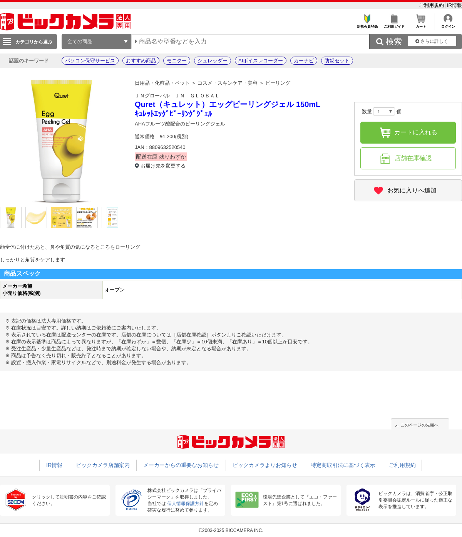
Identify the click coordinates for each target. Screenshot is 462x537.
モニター (177, 61)
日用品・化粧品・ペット (162, 83)
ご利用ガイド (394, 24)
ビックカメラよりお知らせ (265, 465)
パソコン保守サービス (90, 61)
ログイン (447, 24)
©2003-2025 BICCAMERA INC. (231, 530)
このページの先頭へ (419, 425)
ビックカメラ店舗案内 (103, 465)
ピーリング (277, 83)
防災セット (337, 61)
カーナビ (304, 61)
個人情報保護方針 (185, 503)
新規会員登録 (367, 24)
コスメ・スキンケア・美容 (228, 83)
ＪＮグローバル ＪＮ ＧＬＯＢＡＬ (177, 96)
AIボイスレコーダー (260, 61)
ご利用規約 (432, 5)
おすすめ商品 (141, 61)
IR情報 (454, 5)
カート (421, 24)
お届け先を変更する (163, 166)
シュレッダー (213, 61)
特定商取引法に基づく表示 (343, 465)
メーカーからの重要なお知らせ (181, 465)
